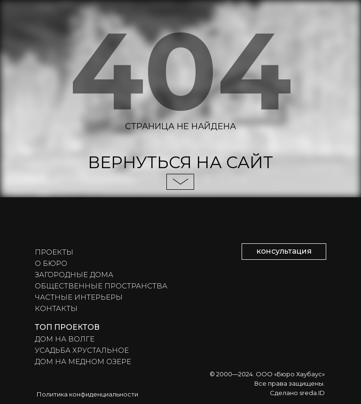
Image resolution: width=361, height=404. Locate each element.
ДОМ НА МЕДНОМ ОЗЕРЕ (83, 361)
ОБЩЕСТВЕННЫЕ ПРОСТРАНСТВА (101, 285)
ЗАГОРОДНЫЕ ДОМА (74, 274)
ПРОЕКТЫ (54, 252)
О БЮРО (51, 263)
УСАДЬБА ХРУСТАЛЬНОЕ (82, 350)
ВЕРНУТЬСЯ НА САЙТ (180, 162)
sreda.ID (312, 392)
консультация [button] (284, 251)
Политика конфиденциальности (87, 394)
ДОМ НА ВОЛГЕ (64, 338)
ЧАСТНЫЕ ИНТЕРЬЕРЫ (79, 297)
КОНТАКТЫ (56, 308)
